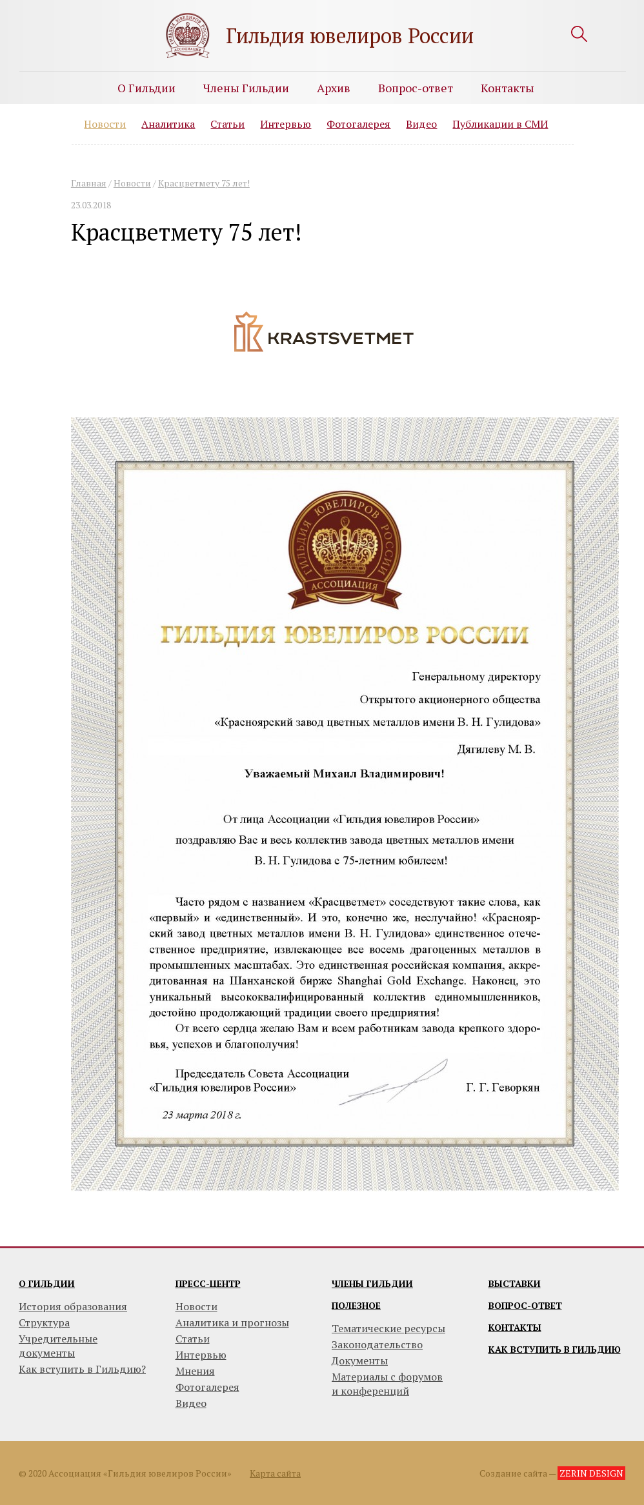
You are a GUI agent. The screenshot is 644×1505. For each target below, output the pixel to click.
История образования (73, 1306)
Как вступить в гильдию (554, 1349)
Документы (360, 1360)
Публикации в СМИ (500, 124)
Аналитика (168, 124)
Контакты (507, 87)
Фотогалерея (358, 124)
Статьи (227, 124)
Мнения (195, 1371)
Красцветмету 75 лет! (204, 183)
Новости (105, 124)
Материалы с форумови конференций (387, 1384)
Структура (44, 1322)
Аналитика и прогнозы (232, 1322)
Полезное (356, 1305)
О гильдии (47, 1283)
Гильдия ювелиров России (350, 35)
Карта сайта (275, 1473)
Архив (333, 87)
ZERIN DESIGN (591, 1473)
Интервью (285, 124)
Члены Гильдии (246, 87)
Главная (88, 183)
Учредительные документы (58, 1345)
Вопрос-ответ (415, 87)
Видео (421, 124)
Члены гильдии (372, 1283)
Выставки (514, 1283)
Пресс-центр (208, 1283)
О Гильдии (146, 87)
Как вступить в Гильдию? (82, 1369)
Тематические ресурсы (388, 1328)
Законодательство (377, 1344)
